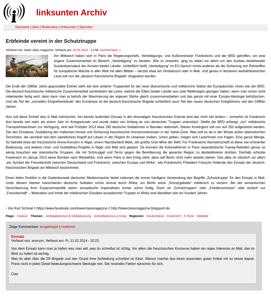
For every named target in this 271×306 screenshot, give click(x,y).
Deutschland (155, 216)
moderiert (68, 226)
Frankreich (174, 216)
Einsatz (17, 236)
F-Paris (189, 216)
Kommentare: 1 (110, 50)
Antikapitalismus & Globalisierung (68, 216)
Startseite (22, 27)
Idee (35, 27)
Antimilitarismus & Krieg (110, 216)
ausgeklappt (49, 226)
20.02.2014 (80, 50)
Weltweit (202, 216)
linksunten (68, 27)
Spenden (86, 27)
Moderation (49, 27)
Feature (22, 216)
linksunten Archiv (71, 12)
